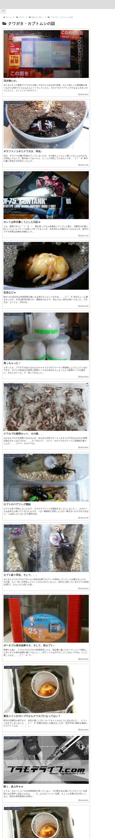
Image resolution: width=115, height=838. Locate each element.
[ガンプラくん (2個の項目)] (103, 709)
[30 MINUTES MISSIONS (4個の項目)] (100, 704)
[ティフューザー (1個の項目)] (64, 729)
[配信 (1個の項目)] (47, 719)
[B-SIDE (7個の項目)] (47, 700)
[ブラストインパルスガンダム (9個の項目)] (70, 695)
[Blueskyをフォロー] (50, 800)
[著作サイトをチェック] (41, 800)
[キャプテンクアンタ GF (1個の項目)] (66, 719)
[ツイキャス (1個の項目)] (34, 719)
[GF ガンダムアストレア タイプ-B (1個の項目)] (95, 719)
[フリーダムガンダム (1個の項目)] (15, 734)
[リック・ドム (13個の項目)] (47, 695)
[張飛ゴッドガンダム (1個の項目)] (40, 734)
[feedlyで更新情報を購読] (69, 800)
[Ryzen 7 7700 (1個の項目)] (102, 714)
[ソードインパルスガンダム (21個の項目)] (25, 695)
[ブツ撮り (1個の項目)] (20, 729)
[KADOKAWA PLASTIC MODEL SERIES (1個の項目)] (86, 743)
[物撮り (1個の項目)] (79, 729)
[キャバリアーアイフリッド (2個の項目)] (80, 709)
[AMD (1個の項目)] (91, 724)
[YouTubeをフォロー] (60, 800)
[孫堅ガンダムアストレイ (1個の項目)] (66, 734)
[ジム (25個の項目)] (7, 695)
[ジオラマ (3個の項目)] (42, 709)
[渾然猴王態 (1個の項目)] (77, 739)
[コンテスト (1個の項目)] (104, 724)
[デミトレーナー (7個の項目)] (12, 700)
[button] (109, 468)
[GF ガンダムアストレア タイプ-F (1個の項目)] (19, 724)
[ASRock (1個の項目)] (84, 714)
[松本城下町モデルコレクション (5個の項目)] (30, 704)
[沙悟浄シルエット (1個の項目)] (36, 739)
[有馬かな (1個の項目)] (105, 739)
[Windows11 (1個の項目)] (77, 724)
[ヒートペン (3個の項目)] (10, 709)
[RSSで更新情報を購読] (74, 800)
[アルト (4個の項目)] (82, 704)
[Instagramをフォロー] (55, 800)
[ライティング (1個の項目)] (46, 729)
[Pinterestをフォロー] (65, 800)
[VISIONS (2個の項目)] (68, 714)
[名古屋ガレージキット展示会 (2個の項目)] (43, 714)
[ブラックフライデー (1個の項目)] (14, 719)
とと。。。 (57, 787)
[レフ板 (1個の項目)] (90, 729)
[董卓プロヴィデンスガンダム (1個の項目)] (96, 734)
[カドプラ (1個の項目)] (45, 743)
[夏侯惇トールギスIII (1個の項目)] (14, 739)
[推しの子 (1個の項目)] (17, 743)
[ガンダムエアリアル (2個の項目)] (15, 714)
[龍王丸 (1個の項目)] (63, 724)
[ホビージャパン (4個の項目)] (67, 704)
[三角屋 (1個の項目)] (8, 729)
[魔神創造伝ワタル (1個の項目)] (46, 724)
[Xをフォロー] (45, 800)
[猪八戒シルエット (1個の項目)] (58, 739)
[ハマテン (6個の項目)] (9, 704)
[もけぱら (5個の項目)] (52, 704)
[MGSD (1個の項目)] (91, 739)
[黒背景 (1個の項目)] (32, 729)
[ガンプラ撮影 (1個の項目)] (104, 729)
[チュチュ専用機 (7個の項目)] (31, 700)
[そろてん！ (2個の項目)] (58, 709)
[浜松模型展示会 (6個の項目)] (103, 700)
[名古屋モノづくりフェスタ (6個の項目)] (79, 700)
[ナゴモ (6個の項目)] (59, 700)
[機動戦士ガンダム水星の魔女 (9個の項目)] (98, 695)
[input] (57, 468)
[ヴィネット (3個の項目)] (27, 709)
